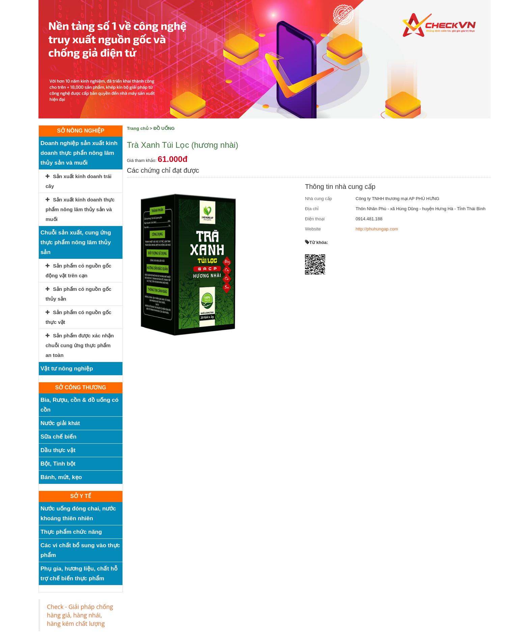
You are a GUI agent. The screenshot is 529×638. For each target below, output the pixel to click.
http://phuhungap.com (377, 228)
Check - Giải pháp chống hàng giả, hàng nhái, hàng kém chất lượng (80, 615)
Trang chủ (137, 128)
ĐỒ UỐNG (164, 128)
